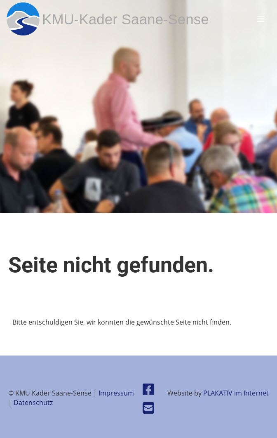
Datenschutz (33, 402)
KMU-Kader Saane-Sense (125, 19)
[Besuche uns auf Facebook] (148, 389)
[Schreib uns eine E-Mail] (148, 408)
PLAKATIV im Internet (236, 393)
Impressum (116, 393)
